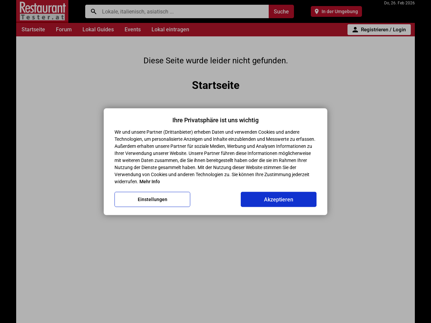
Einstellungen (152, 199)
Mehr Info (149, 181)
